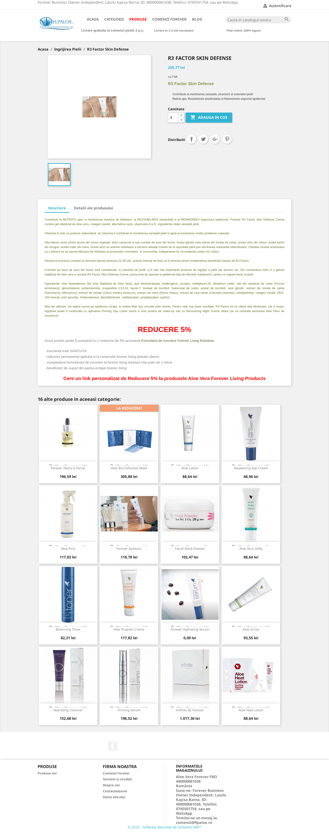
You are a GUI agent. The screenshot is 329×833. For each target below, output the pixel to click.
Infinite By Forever (190, 710)
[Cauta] (258, 19)
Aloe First (68, 548)
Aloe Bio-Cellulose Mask (129, 468)
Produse (138, 19)
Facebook (112, 746)
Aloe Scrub (251, 629)
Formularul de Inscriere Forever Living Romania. (178, 340)
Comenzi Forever (169, 19)
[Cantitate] (173, 118)
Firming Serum (129, 710)
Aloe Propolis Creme (129, 629)
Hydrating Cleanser (68, 710)
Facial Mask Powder (190, 548)
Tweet (203, 139)
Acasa (93, 19)
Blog (197, 19)
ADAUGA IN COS (208, 118)
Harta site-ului (114, 797)
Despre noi (111, 785)
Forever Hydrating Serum (190, 629)
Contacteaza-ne (115, 791)
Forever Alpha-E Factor (68, 468)
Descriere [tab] (57, 207)
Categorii (114, 19)
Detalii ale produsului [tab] (93, 207)
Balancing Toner (68, 629)
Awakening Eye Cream (251, 468)
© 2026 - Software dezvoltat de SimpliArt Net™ (164, 827)
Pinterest (227, 139)
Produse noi (47, 773)
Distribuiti (191, 139)
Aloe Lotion (189, 468)
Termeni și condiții (117, 779)
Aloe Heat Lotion (251, 710)
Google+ (215, 139)
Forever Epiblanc (129, 548)
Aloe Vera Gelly (250, 548)
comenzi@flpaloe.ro (194, 822)
